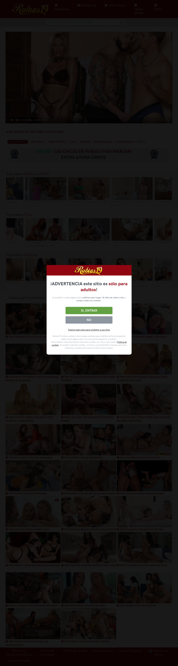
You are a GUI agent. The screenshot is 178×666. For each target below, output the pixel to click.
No (89, 320)
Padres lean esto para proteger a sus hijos (89, 329)
